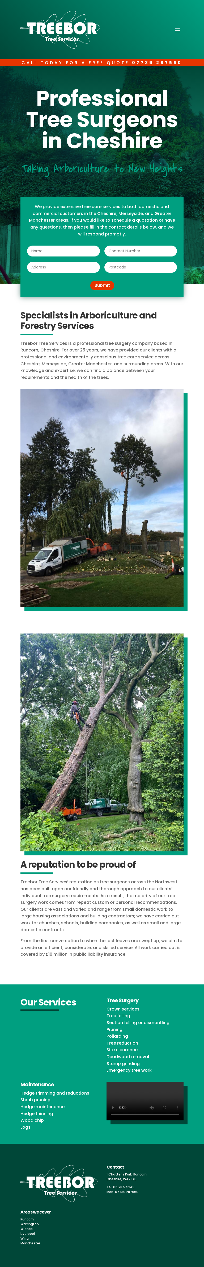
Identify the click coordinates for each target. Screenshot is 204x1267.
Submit (102, 285)
